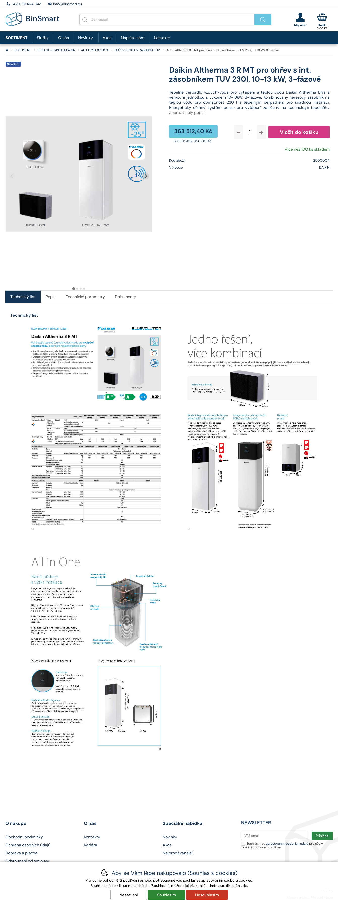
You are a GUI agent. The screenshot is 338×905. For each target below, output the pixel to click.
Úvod (7, 50)
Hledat (262, 19)
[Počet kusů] (250, 132)
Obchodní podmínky (24, 837)
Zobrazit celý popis (186, 112)
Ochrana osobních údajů (27, 845)
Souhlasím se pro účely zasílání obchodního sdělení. (282, 845)
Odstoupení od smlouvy (27, 861)
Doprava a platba (21, 853)
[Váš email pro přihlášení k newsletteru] (274, 836)
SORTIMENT (23, 50)
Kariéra (90, 845)
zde (244, 885)
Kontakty (162, 37)
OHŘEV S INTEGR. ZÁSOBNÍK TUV (137, 50)
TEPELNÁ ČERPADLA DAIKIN (56, 50)
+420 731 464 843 (26, 4)
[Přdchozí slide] (12, 176)
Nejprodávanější (178, 853)
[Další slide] (146, 176)
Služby (43, 37)
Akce (107, 37)
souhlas (189, 880)
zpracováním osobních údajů (287, 843)
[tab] (73, 288)
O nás (63, 37)
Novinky (85, 37)
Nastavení (128, 895)
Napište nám (132, 37)
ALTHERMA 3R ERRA (95, 50)
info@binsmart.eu (67, 4)
